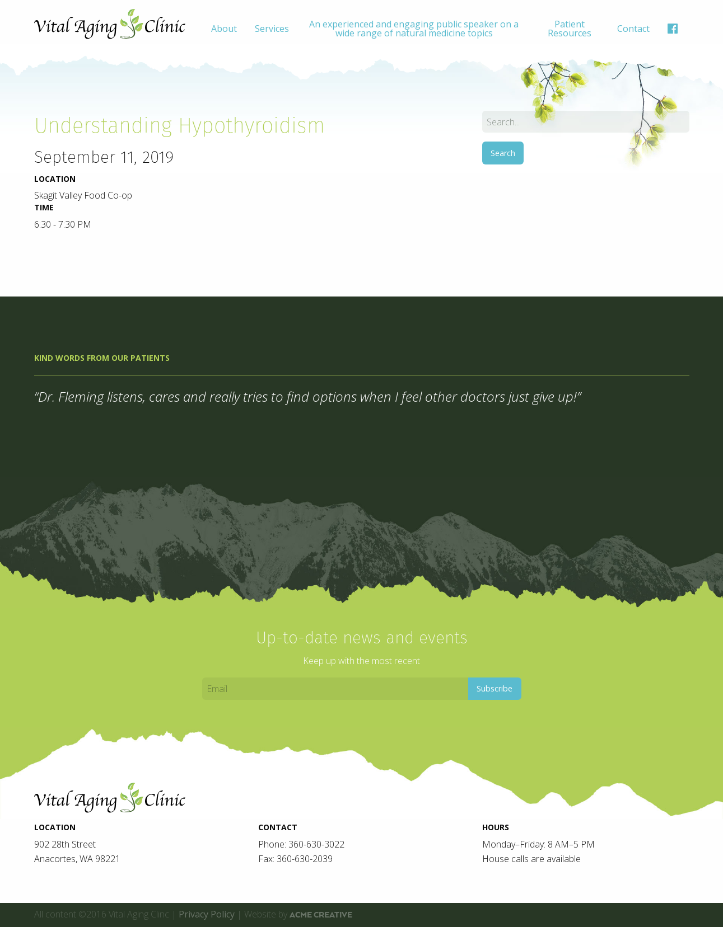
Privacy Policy (207, 914)
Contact (633, 28)
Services (272, 28)
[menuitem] (224, 28)
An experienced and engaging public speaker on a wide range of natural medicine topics (414, 28)
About (224, 28)
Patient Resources (569, 28)
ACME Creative (321, 914)
